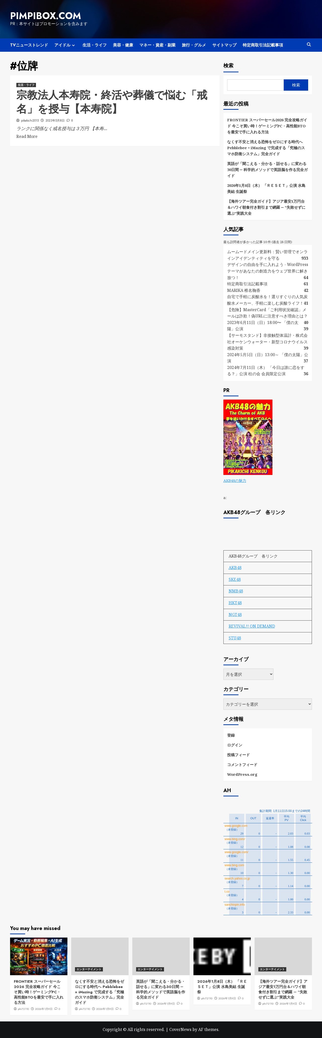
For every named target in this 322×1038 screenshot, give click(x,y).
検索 (228, 65)
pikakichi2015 (30, 120)
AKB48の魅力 (234, 480)
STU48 (235, 638)
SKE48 (235, 579)
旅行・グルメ (194, 45)
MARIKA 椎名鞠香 (243, 290)
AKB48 (235, 567)
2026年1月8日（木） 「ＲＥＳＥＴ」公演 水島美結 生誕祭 (266, 188)
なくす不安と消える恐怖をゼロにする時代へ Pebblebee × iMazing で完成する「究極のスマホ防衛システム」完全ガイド (266, 147)
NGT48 (235, 614)
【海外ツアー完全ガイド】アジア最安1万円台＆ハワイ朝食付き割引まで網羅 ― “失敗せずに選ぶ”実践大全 (266, 207)
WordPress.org (242, 774)
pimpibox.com (45, 16)
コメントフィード (242, 764)
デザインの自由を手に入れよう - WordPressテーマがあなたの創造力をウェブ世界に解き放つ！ (267, 271)
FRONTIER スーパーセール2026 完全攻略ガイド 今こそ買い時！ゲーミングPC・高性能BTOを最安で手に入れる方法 (267, 125)
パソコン (20, 969)
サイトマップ (224, 45)
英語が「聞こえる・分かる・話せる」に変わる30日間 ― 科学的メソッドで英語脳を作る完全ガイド (267, 169)
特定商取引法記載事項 (263, 45)
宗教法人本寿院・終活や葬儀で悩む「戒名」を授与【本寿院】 (111, 102)
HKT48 (235, 603)
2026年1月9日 (44, 1009)
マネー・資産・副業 (157, 45)
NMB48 (236, 591)
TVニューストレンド (29, 45)
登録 (231, 735)
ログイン (234, 744)
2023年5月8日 (55, 120)
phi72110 (23, 1009)
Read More (26, 136)
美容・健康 (123, 45)
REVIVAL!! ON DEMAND (252, 626)
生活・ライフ (95, 45)
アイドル (65, 45)
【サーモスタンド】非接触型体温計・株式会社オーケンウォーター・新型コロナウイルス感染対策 (267, 342)
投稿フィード (238, 754)
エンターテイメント (88, 969)
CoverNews (180, 1029)
